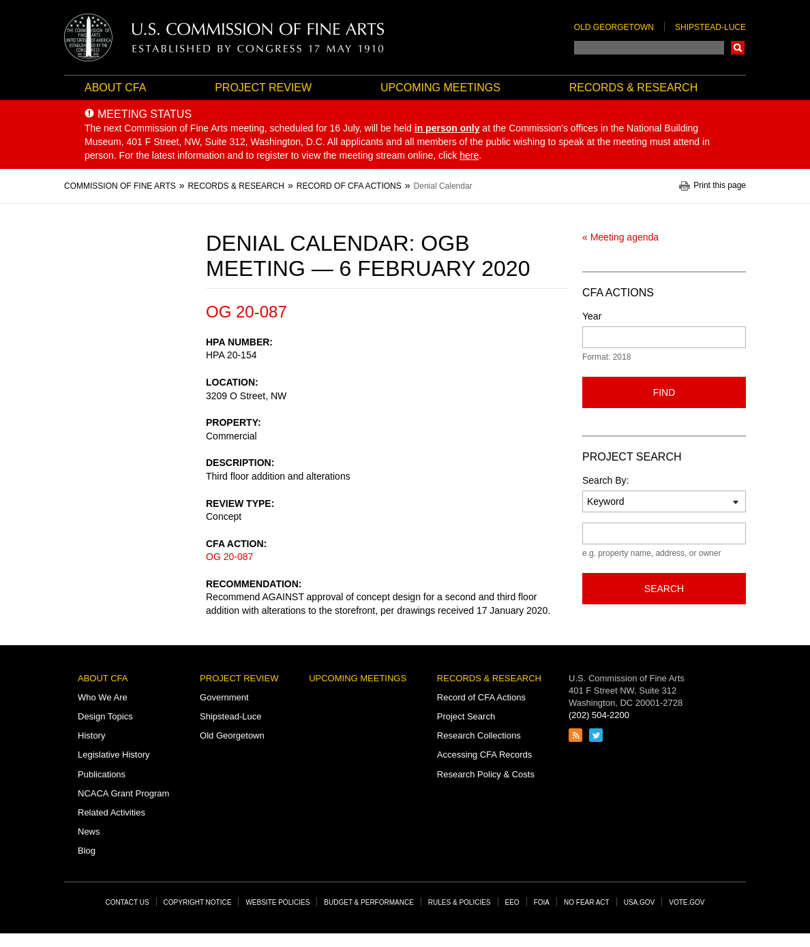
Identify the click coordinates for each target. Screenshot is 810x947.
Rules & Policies (459, 902)
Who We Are (102, 697)
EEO (512, 902)
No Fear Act (587, 902)
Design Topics (105, 716)
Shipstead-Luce (710, 27)
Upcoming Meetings (440, 87)
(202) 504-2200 (599, 715)
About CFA (115, 87)
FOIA (542, 902)
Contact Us (127, 902)
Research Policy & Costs (486, 774)
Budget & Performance (369, 902)
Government (224, 697)
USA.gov (639, 902)
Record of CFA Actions (481, 697)
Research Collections (479, 735)
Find (664, 392)
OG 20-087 (229, 556)
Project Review (263, 87)
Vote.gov (686, 902)
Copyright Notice (198, 902)
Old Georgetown (614, 27)
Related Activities (111, 812)
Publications (101, 774)
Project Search (466, 716)
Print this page (719, 185)
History (91, 735)
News (89, 831)
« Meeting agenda (620, 237)
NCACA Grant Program (123, 793)
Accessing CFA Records (484, 754)
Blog (86, 850)
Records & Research (633, 87)
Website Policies (277, 902)
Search (738, 48)
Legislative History (114, 754)
